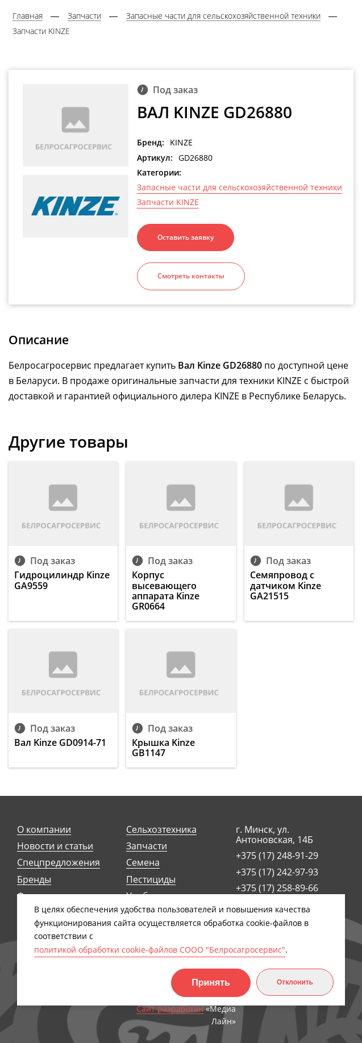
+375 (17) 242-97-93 (277, 872)
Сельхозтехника (161, 829)
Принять (211, 982)
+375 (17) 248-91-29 (277, 855)
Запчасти (146, 846)
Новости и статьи (55, 846)
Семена (143, 862)
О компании (44, 829)
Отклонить (295, 982)
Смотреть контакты (190, 276)
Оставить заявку (185, 237)
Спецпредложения (58, 862)
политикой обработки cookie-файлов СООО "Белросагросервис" (159, 949)
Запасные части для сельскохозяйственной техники (239, 187)
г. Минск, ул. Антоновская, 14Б (274, 834)
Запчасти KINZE (168, 202)
